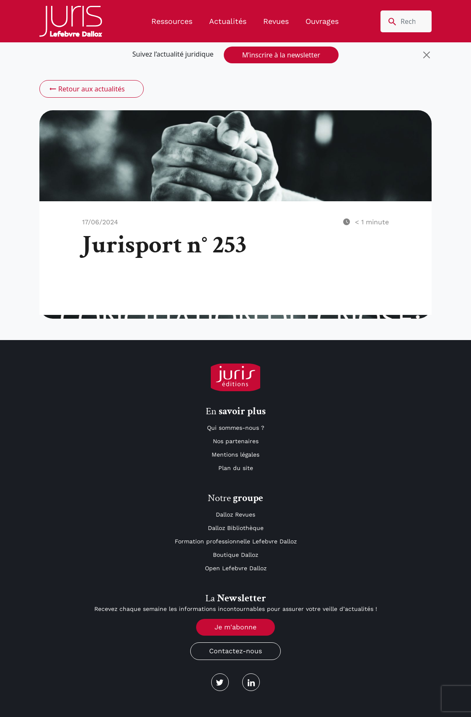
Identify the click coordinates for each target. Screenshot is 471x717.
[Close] (427, 55)
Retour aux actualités (86, 89)
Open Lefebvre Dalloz (236, 568)
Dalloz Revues (235, 514)
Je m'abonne (235, 627)
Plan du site (235, 468)
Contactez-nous (235, 651)
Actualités (227, 21)
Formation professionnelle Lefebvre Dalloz (236, 541)
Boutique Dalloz (235, 554)
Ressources (171, 21)
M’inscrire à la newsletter (281, 55)
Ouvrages (322, 21)
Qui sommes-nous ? (235, 427)
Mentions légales (235, 454)
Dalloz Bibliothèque (236, 528)
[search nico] (406, 21)
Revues (276, 21)
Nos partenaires (236, 441)
